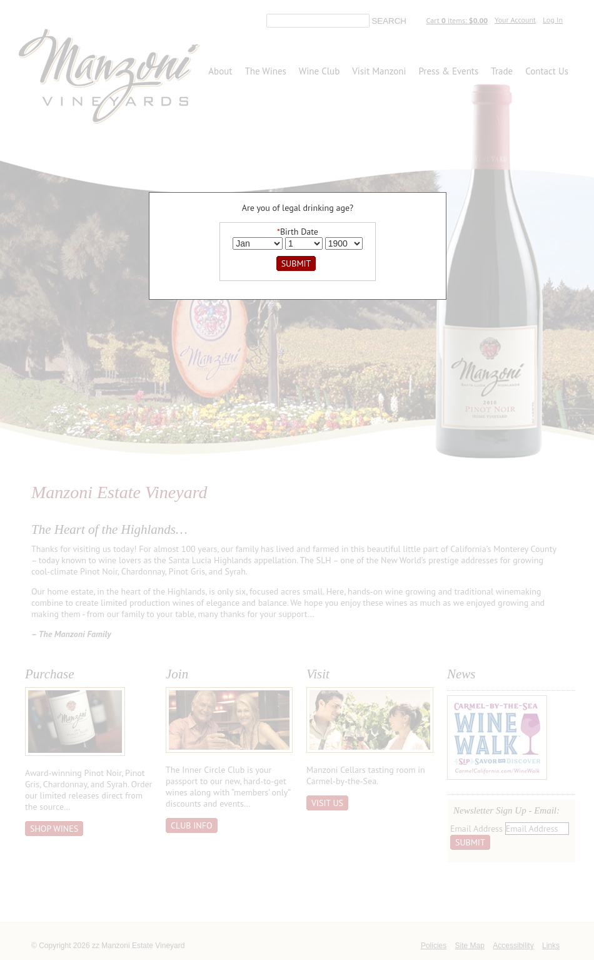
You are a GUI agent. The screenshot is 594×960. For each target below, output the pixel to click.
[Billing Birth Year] (344, 243)
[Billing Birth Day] (304, 243)
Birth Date (297, 231)
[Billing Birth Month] (258, 243)
